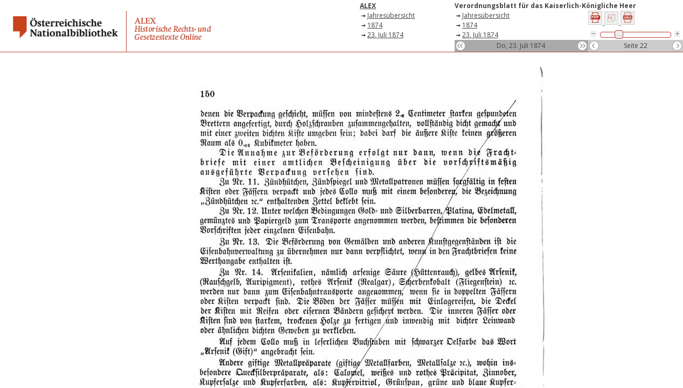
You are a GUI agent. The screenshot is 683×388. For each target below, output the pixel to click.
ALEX (368, 5)
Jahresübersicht (391, 15)
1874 (374, 25)
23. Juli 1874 (385, 34)
